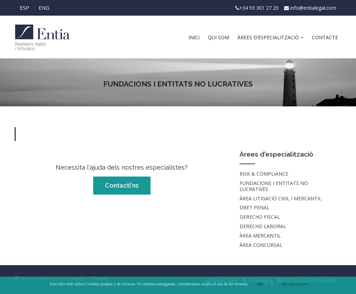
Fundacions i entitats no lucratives (274, 186)
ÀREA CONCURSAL (261, 245)
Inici (194, 37)
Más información (294, 284)
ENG (44, 7)
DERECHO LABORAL (263, 226)
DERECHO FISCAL (260, 217)
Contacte (325, 37)
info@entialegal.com (313, 8)
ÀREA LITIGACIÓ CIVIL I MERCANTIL (281, 198)
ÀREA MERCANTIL (260, 235)
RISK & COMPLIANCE (264, 174)
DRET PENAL (254, 208)
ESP (24, 7)
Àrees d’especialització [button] (270, 37)
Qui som (218, 37)
